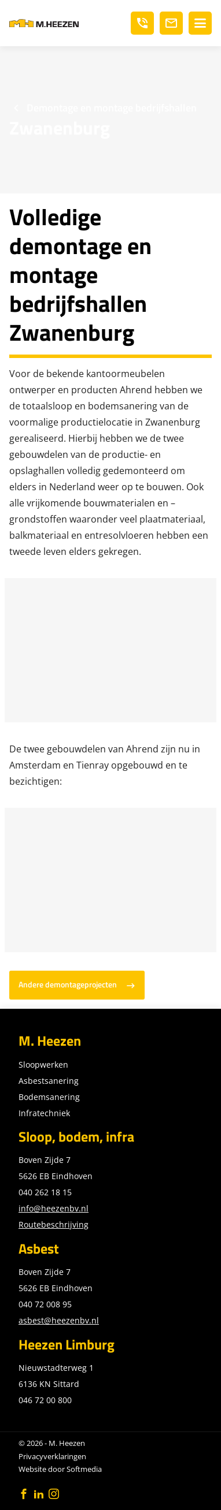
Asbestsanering (49, 1080)
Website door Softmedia (60, 1469)
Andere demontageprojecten (68, 984)
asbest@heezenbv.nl (59, 1320)
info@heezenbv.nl (54, 1208)
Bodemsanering (49, 1096)
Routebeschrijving (54, 1224)
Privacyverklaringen (52, 1456)
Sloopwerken (43, 1064)
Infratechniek (44, 1113)
